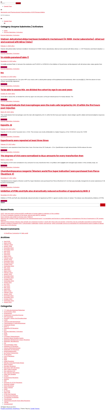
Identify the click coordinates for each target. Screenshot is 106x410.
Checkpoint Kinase (9, 325)
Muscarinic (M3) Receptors (12, 368)
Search (3, 202)
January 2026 (8, 246)
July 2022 (7, 284)
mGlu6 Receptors (9, 361)
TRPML (6, 402)
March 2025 (7, 256)
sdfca (12, 46)
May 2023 (7, 267)
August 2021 (8, 302)
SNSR (5, 389)
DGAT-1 (6, 326)
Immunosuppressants (10, 351)
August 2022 (8, 282)
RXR (5, 381)
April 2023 (7, 269)
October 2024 (8, 264)
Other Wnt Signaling (10, 374)
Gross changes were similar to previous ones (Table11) (17, 217)
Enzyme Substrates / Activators (10, 35)
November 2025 (9, 249)
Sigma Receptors (9, 386)
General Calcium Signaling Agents (14, 338)
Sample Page (8, 6)
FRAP (5, 335)
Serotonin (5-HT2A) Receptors (13, 382)
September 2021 (9, 300)
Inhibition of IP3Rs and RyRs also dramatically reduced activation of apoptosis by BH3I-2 (45, 191)
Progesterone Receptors (11, 377)
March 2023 (7, 271)
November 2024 (9, 263)
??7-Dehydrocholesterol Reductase (14, 310)
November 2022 (9, 277)
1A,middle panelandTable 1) (15, 57)
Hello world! (24, 233)
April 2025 (7, 254)
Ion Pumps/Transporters (11, 353)
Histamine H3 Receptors (11, 346)
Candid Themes (34, 408)
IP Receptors (8, 354)
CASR (6, 320)
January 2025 (8, 259)
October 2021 (8, 299)
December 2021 (9, 295)
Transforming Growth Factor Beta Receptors (17, 400)
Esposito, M (6, 125)
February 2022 (8, 292)
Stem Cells (7, 392)
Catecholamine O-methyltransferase (14, 323)
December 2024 (9, 261)
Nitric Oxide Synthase (10, 369)
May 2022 (7, 287)
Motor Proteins (8, 364)
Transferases (8, 399)
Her (5, 343)
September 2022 (9, 281)
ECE (5, 330)
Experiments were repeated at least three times (25, 140)
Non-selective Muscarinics (11, 372)
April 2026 (7, 241)
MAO (5, 358)
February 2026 (8, 244)
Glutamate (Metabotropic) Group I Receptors (17, 340)
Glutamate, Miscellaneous (11, 341)
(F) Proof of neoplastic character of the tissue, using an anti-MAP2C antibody (23, 215)
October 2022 (8, 279)
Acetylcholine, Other (10, 312)
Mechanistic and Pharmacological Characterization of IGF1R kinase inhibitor (23, 12)
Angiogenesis (8, 313)
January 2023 (8, 274)
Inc (2, 72)
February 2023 (8, 272)
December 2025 (9, 248)
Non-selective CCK (9, 371)
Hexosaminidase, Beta (10, 344)
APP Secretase (8, 316)
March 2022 (7, 291)
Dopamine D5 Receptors (11, 328)
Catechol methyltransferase (12, 321)
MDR (5, 359)
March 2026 (7, 243)
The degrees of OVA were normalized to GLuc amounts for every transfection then (42, 155)
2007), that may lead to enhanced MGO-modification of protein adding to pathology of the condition (30, 213)
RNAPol (6, 379)
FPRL (5, 333)
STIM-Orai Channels (10, 394)
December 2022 (9, 276)
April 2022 (7, 289)
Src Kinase (7, 391)
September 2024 (9, 266)
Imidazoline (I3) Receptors (11, 349)
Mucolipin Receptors (10, 366)
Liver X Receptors (9, 356)
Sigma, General (8, 387)
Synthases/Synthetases (11, 395)
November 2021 (9, 297)
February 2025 (8, 258)
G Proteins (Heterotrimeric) (12, 336)
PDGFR (6, 376)
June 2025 (7, 251)
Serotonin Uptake (9, 384)
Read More (4, 52)
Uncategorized (8, 404)
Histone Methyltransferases (12, 348)
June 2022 (7, 286)
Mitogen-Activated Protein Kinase (14, 363)
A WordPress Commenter (11, 233)
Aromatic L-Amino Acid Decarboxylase (15, 318)
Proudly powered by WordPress (10, 408)
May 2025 (7, 253)
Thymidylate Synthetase (11, 397)
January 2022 (8, 294)
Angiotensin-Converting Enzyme (13, 315)
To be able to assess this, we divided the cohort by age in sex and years (36, 89)
